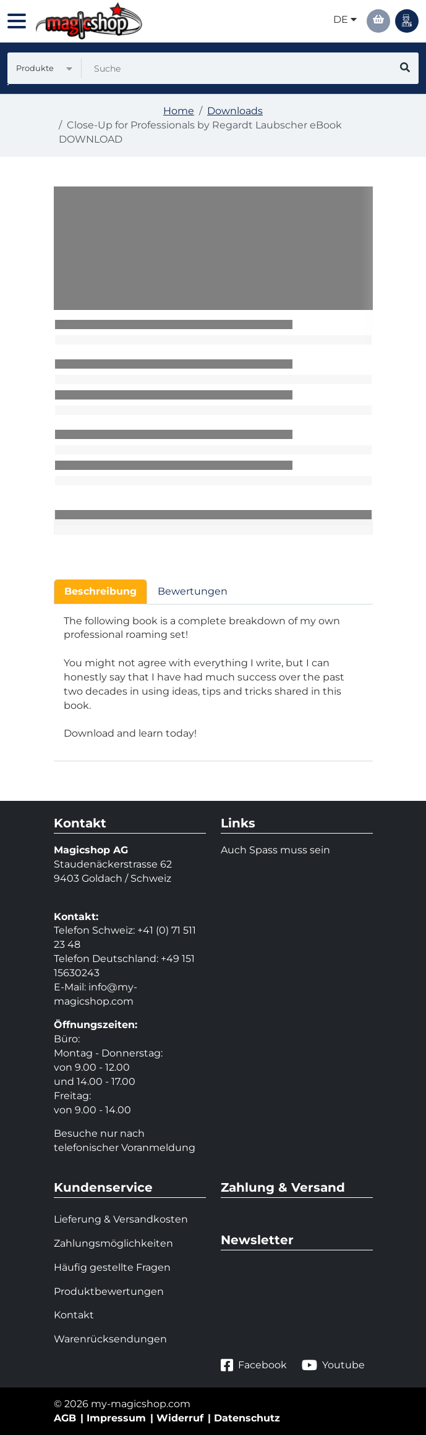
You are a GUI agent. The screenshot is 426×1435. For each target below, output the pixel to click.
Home (178, 111)
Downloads (235, 111)
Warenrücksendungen (110, 1339)
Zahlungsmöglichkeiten (113, 1243)
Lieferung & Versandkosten (121, 1219)
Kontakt (74, 1315)
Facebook (254, 1365)
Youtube (333, 1365)
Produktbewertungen (109, 1291)
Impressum (116, 1418)
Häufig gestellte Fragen (112, 1267)
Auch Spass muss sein (275, 850)
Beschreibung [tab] (100, 591)
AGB (65, 1418)
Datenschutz (247, 1418)
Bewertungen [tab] (193, 591)
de (345, 19)
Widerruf (179, 1418)
